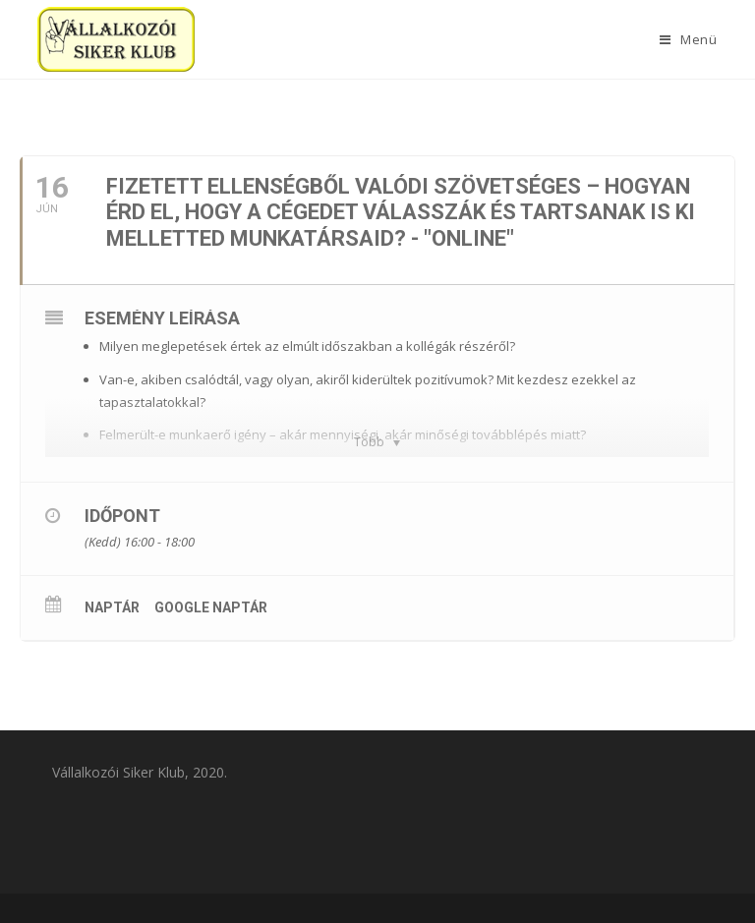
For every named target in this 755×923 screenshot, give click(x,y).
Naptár (112, 607)
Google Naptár (210, 607)
